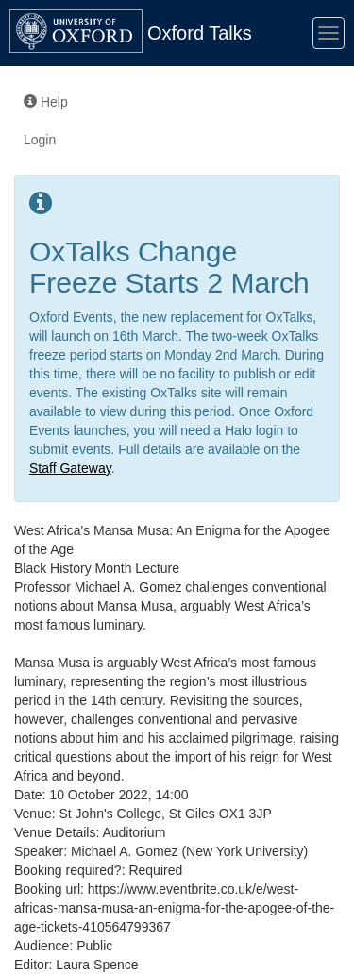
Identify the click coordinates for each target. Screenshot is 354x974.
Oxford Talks (199, 33)
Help (46, 101)
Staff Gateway (70, 468)
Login (40, 139)
